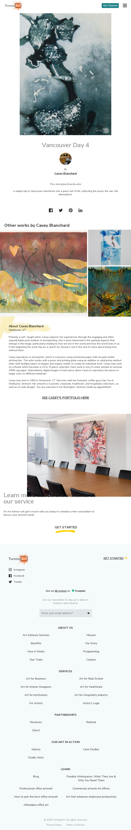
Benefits (36, 643)
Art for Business (36, 679)
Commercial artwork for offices (91, 788)
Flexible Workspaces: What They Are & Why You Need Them (91, 778)
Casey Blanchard (65, 173)
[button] (124, 6)
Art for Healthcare (91, 687)
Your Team (36, 660)
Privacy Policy (54, 825)
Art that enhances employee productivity (91, 797)
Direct (36, 730)
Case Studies (91, 749)
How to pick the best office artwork (36, 797)
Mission (91, 635)
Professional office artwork (36, 788)
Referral (91, 722)
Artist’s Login (91, 703)
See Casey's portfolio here (65, 398)
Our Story (91, 643)
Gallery (36, 749)
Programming (91, 651)
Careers (91, 660)
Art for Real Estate (91, 679)
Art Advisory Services (36, 635)
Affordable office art (36, 805)
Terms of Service (75, 825)
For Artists (36, 703)
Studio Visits (36, 757)
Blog (36, 776)
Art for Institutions (36, 695)
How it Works (36, 651)
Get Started (110, 5)
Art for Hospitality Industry (91, 695)
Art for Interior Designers (36, 687)
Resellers (36, 722)
